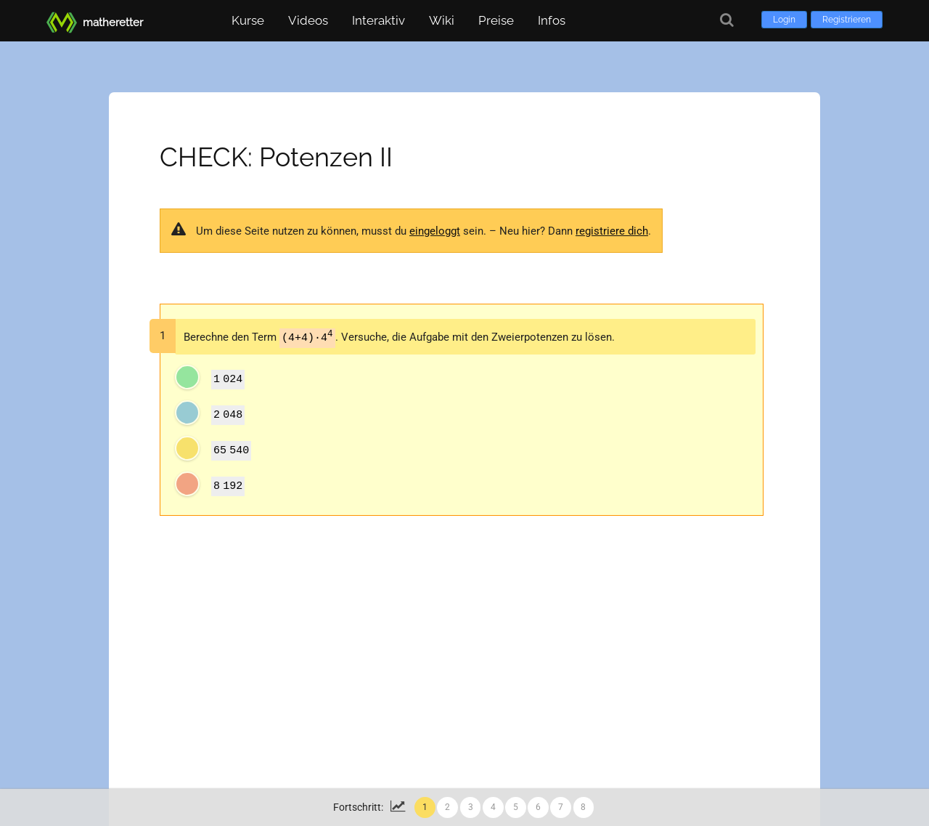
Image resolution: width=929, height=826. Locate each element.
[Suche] (727, 20)
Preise (496, 20)
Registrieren (846, 20)
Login (784, 20)
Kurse (248, 20)
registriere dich (612, 231)
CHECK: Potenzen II (276, 157)
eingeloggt (434, 231)
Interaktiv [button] (378, 20)
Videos (308, 20)
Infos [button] (551, 20)
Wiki (441, 20)
